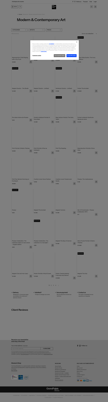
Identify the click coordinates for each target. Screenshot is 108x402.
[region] (54, 50)
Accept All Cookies (71, 55)
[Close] (76, 42)
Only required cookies (59, 55)
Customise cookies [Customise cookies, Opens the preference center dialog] (36, 55)
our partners (51, 43)
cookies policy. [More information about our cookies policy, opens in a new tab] (44, 51)
